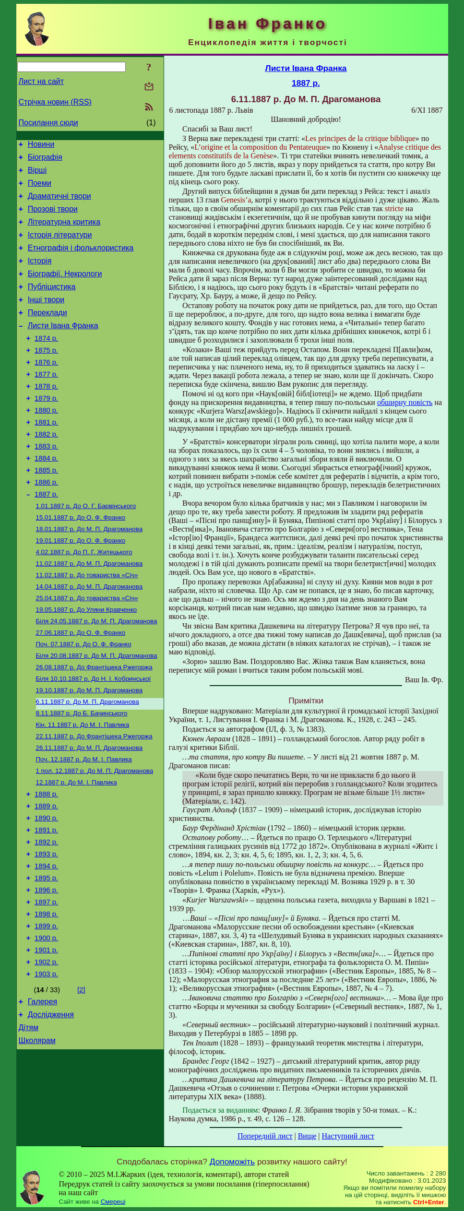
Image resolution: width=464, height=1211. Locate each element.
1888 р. (46, 861)
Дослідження (51, 1106)
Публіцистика (52, 304)
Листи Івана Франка (63, 347)
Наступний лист (348, 1136)
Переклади (47, 333)
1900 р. (46, 1022)
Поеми (39, 189)
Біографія (45, 160)
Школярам (37, 1135)
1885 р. (46, 509)
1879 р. (46, 428)
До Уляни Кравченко (86, 661)
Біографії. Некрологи (65, 289)
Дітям (28, 1120)
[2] (81, 1078)
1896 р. (46, 969)
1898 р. (46, 995)
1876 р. (46, 388)
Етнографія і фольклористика (81, 261)
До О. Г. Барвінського (86, 548)
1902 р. (46, 1049)
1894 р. (46, 942)
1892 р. (46, 915)
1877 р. (46, 401)
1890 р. (46, 888)
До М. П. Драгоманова (89, 573)
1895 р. (46, 955)
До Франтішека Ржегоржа (94, 723)
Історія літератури (60, 246)
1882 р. (46, 469)
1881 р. (46, 455)
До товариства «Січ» (87, 623)
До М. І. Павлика (83, 785)
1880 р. (46, 442)
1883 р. (46, 482)
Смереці (113, 1201)
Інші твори (46, 318)
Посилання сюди (48, 123)
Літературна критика (64, 232)
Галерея (42, 1092)
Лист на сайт (41, 81)
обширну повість (405, 402)
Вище (307, 1136)
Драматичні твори (59, 203)
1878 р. (46, 415)
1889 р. (46, 875)
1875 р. (46, 375)
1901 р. (46, 1036)
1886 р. (46, 522)
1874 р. (46, 361)
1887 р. (46, 536)
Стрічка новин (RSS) (55, 102)
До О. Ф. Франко (81, 561)
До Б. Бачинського (82, 773)
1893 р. (46, 928)
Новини (41, 146)
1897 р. (46, 982)
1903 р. (46, 1063)
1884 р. (46, 495)
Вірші (37, 174)
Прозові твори (53, 218)
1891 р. (46, 901)
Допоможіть (232, 1161)
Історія (40, 275)
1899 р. (46, 1009)
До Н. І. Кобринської (93, 735)
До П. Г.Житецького (84, 598)
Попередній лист (265, 1136)
